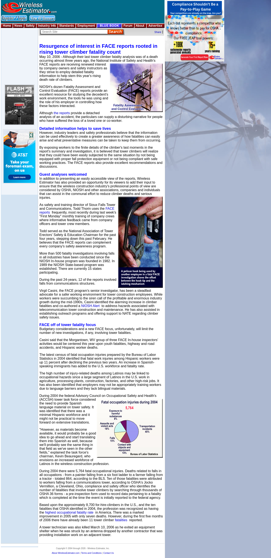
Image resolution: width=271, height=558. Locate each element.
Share (157, 32)
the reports (62, 113)
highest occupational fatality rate (69, 512)
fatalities (121, 520)
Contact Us (108, 553)
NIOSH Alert (90, 306)
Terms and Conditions (91, 553)
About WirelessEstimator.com (65, 553)
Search (115, 31)
